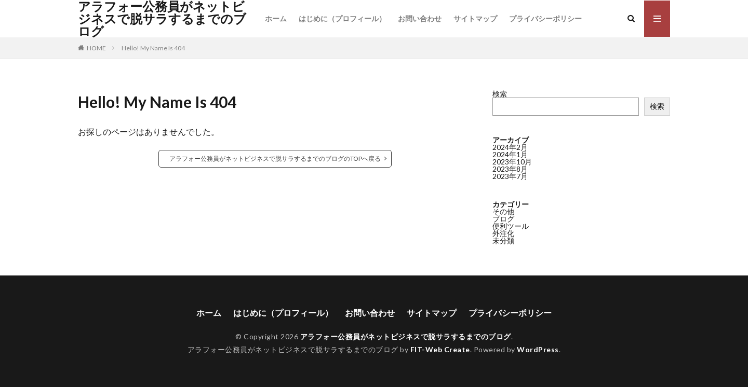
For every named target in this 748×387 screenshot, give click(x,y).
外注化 (503, 233)
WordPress (538, 349)
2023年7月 (510, 176)
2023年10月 (512, 161)
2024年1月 (510, 154)
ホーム (276, 18)
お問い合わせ (420, 18)
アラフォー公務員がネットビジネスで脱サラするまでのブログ (162, 18)
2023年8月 (510, 168)
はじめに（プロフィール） (342, 18)
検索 (499, 93)
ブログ (503, 218)
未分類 (503, 240)
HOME (96, 48)
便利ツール (510, 226)
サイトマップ (475, 18)
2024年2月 (510, 147)
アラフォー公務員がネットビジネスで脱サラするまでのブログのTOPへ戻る (275, 158)
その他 (503, 211)
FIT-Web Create (440, 349)
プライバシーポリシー (545, 18)
